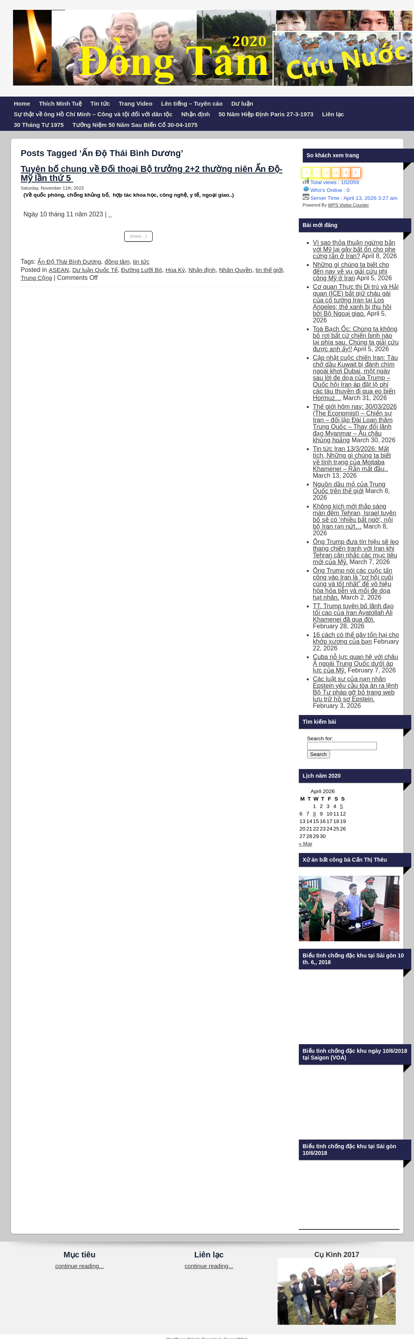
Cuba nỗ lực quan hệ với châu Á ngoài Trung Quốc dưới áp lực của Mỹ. (355, 664)
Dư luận (242, 103)
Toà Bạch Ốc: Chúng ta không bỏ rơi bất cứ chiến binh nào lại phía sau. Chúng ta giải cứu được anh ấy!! (356, 339)
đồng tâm (116, 261)
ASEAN (59, 269)
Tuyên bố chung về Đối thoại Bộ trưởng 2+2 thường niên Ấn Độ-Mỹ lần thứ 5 (152, 173)
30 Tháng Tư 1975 (39, 124)
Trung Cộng (36, 277)
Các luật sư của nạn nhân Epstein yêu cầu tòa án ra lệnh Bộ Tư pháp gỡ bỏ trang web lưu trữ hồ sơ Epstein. (355, 689)
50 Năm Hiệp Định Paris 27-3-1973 (266, 114)
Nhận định (195, 114)
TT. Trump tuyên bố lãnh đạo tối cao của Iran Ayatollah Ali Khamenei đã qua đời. (353, 613)
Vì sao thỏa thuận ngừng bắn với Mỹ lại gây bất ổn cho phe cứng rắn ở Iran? (354, 249)
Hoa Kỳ (175, 269)
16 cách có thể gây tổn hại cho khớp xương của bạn (356, 638)
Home (22, 103)
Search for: (320, 738)
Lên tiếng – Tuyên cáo (192, 103)
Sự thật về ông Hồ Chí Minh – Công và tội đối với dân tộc (93, 114)
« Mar (306, 844)
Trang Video (136, 103)
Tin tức (100, 103)
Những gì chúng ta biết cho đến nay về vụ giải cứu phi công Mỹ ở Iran (351, 271)
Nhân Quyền (235, 269)
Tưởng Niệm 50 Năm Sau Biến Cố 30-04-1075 (135, 124)
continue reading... (79, 1266)
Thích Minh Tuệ (60, 103)
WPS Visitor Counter (348, 205)
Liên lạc (333, 114)
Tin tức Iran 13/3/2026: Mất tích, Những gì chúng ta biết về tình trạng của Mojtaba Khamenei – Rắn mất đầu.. (352, 458)
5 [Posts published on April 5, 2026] (341, 806)
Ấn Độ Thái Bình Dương (69, 261)
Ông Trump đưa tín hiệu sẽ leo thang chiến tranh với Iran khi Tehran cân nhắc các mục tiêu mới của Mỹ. (356, 551)
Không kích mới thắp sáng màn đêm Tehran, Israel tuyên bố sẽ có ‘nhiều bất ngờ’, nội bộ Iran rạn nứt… (354, 516)
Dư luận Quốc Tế (94, 269)
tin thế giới (269, 269)
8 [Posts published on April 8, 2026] (314, 814)
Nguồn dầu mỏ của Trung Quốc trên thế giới (349, 487)
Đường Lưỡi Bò (141, 269)
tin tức (141, 261)
